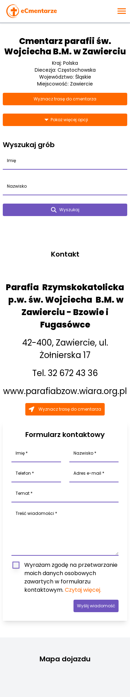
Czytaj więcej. (83, 590)
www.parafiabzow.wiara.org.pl (65, 391)
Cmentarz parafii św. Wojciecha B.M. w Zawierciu (65, 46)
